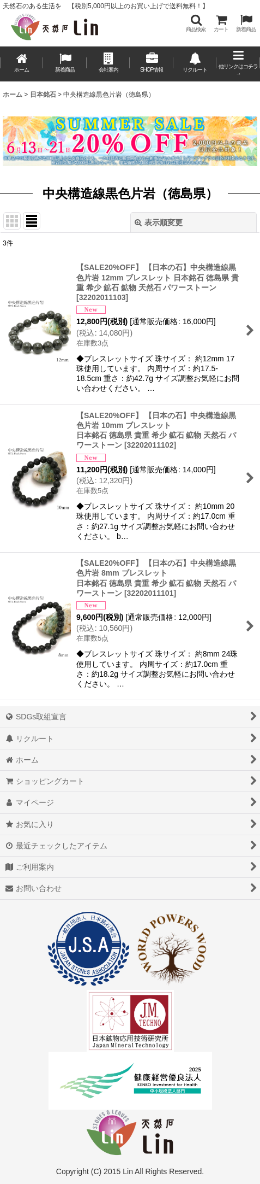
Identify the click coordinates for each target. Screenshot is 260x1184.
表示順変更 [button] (159, 222)
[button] (196, 23)
